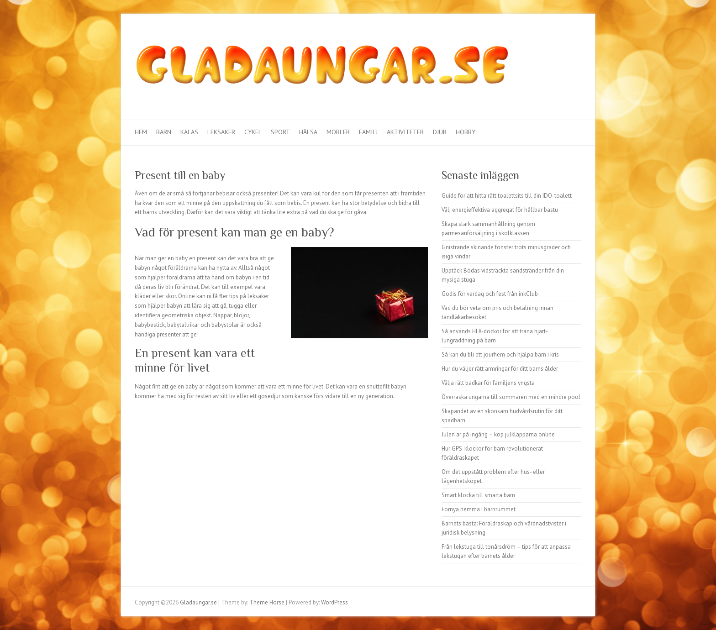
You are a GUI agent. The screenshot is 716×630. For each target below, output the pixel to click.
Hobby (465, 132)
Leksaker (221, 132)
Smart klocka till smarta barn (478, 495)
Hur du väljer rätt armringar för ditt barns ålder (500, 369)
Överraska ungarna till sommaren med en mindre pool (511, 397)
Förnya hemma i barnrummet (479, 509)
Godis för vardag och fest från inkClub (490, 294)
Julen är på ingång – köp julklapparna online (498, 434)
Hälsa (308, 132)
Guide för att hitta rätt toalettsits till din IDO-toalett (507, 196)
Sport (280, 132)
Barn (163, 132)
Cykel (253, 132)
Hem (141, 132)
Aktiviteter (405, 132)
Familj (368, 132)
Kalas (189, 132)
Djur (440, 132)
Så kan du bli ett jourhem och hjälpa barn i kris (500, 354)
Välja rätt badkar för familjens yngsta (488, 383)
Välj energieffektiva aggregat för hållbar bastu (500, 210)
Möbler (338, 132)
